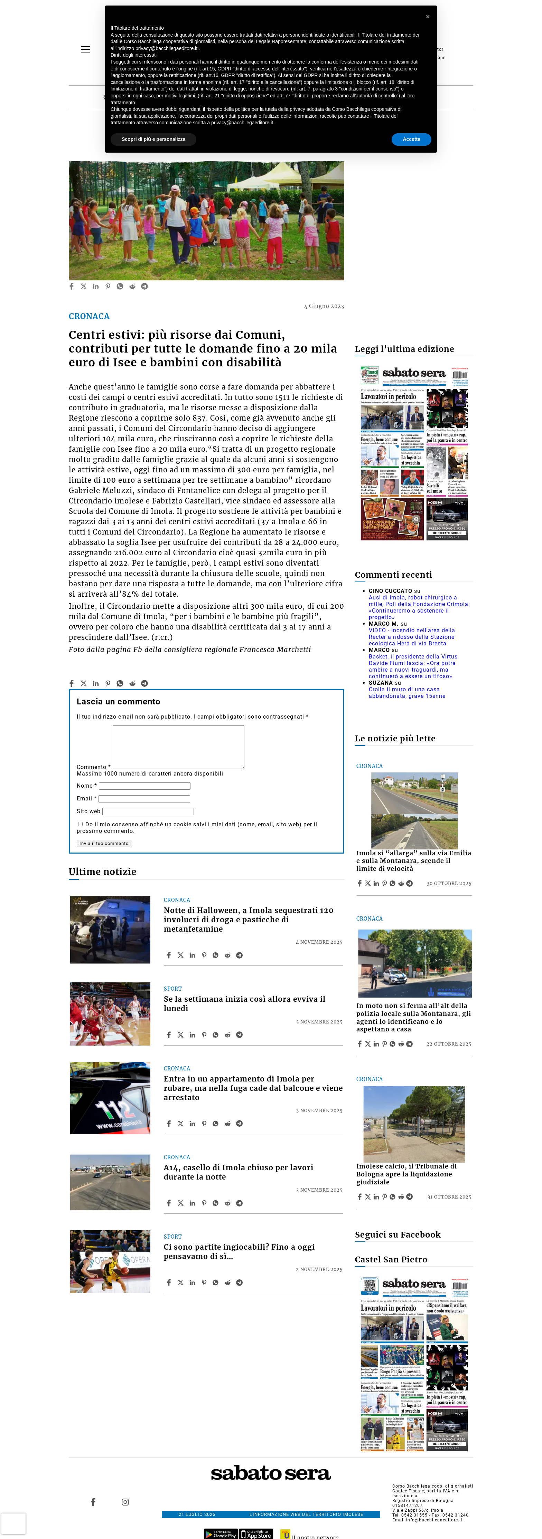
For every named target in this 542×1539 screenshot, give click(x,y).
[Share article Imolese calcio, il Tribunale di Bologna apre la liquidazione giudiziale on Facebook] (360, 1196)
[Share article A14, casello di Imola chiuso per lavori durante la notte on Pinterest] (205, 1203)
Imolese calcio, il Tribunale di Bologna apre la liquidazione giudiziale (406, 1174)
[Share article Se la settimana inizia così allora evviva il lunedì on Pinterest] (205, 1034)
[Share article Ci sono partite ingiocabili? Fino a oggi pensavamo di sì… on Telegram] (240, 1282)
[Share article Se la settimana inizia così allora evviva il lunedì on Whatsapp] (217, 1034)
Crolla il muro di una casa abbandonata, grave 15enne (407, 692)
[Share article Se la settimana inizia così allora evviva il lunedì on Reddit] (228, 1034)
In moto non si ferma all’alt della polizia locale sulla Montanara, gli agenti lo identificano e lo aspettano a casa (413, 1017)
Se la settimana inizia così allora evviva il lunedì (245, 1004)
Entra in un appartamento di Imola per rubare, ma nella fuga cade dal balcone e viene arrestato (253, 1088)
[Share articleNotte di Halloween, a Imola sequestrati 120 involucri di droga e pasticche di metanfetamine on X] (181, 955)
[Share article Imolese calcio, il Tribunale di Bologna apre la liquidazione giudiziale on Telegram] (410, 1196)
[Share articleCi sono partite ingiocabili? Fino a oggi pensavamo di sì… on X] (181, 1282)
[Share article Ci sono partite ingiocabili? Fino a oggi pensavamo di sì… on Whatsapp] (217, 1282)
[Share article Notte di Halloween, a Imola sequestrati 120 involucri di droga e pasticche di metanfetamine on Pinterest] (205, 955)
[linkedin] (95, 286)
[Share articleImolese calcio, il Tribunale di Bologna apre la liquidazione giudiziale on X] (369, 1196)
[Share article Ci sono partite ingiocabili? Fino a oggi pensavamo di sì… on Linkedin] (193, 1282)
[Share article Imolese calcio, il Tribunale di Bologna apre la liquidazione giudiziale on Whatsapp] (394, 1196)
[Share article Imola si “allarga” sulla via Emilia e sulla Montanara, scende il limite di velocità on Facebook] (360, 883)
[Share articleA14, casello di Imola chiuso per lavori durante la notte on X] (181, 1203)
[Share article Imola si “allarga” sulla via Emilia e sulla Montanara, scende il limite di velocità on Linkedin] (377, 883)
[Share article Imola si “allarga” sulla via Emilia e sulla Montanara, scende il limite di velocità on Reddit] (402, 883)
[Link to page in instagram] (125, 1502)
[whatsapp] (119, 286)
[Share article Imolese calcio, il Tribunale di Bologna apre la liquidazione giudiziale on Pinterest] (385, 1196)
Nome (87, 785)
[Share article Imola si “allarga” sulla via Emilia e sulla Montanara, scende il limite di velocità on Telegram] (410, 883)
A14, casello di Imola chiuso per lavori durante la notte (239, 1172)
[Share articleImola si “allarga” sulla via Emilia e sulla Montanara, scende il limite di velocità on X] (369, 883)
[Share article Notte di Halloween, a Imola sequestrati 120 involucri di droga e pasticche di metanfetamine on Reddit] (228, 955)
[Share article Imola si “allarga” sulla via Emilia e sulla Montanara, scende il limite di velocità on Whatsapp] (394, 883)
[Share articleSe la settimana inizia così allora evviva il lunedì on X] (181, 1034)
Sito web (89, 811)
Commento (94, 767)
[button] (427, 16)
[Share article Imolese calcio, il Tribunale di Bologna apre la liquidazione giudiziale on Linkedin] (377, 1196)
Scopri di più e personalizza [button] (153, 139)
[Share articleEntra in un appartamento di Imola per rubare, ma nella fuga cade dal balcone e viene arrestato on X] (181, 1123)
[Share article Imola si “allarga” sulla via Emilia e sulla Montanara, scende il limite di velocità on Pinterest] (385, 883)
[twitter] (83, 286)
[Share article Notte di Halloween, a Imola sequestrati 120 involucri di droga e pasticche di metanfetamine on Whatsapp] (217, 955)
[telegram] (144, 286)
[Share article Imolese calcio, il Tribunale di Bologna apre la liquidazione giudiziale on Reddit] (402, 1196)
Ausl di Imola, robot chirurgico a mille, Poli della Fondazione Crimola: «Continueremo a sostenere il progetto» (419, 607)
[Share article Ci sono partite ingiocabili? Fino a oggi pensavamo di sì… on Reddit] (228, 1282)
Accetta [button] (411, 139)
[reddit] (132, 286)
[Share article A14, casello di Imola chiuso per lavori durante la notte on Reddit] (228, 1203)
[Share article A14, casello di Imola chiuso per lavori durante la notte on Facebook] (170, 1203)
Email (87, 798)
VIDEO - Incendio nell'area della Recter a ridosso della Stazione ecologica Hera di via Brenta (412, 637)
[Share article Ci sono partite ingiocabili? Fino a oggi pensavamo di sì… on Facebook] (170, 1282)
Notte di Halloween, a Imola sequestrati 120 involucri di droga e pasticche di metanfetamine (249, 920)
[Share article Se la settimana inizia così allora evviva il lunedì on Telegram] (240, 1034)
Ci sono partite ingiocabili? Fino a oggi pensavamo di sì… (239, 1252)
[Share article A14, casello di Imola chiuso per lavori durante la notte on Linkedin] (193, 1203)
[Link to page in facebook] (93, 1502)
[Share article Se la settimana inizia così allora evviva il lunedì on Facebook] (170, 1034)
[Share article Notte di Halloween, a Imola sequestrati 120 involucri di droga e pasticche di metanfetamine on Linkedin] (193, 955)
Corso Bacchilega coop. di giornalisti (432, 1486)
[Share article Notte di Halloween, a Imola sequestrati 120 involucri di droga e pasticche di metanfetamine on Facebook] (170, 955)
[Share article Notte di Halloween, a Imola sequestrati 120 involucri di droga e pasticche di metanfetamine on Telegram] (240, 955)
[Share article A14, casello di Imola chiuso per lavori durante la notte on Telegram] (240, 1203)
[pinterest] (107, 286)
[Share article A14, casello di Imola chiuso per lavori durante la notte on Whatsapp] (217, 1203)
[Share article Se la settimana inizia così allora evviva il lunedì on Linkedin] (193, 1034)
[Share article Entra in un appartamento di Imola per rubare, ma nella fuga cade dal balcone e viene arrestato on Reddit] (228, 1123)
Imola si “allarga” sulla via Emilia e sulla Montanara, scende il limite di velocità (413, 861)
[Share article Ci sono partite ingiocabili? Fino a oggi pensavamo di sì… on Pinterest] (205, 1282)
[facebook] (71, 286)
